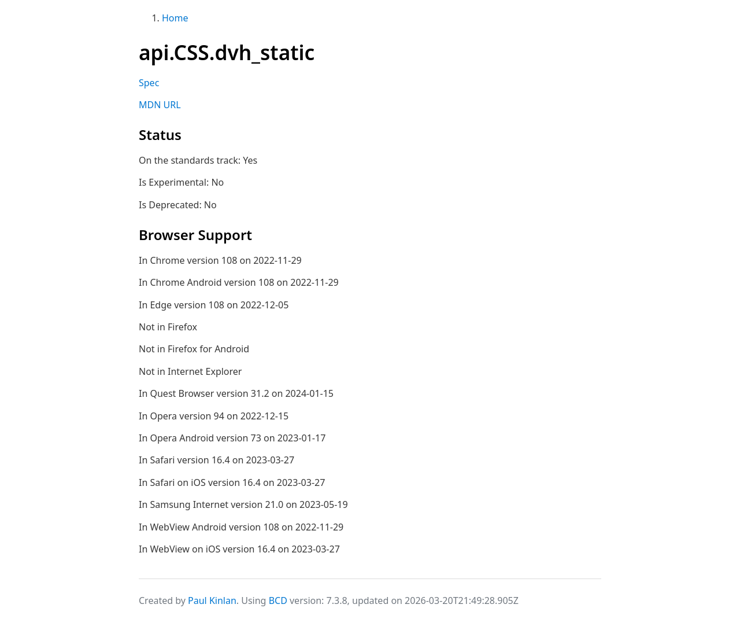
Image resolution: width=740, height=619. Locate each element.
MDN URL (160, 104)
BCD (278, 600)
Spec (149, 82)
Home (175, 18)
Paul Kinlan (212, 600)
